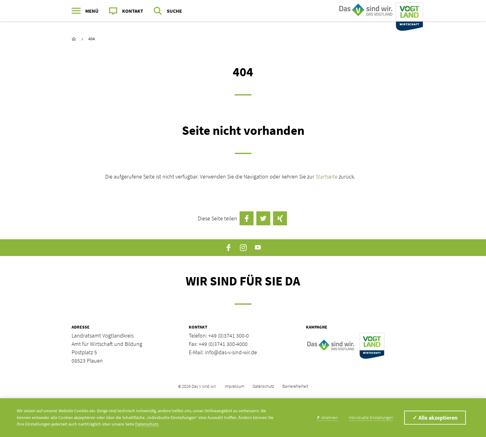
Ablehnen (327, 417)
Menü (92, 11)
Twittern (263, 218)
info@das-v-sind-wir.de (231, 352)
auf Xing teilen (280, 218)
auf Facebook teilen (247, 218)
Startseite (327, 176)
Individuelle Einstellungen (371, 417)
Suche (174, 11)
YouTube (257, 247)
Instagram (243, 247)
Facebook (228, 247)
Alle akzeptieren (435, 417)
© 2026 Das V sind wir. (197, 386)
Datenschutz (263, 386)
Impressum (234, 386)
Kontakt (132, 11)
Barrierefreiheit (295, 386)
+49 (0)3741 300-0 (228, 335)
